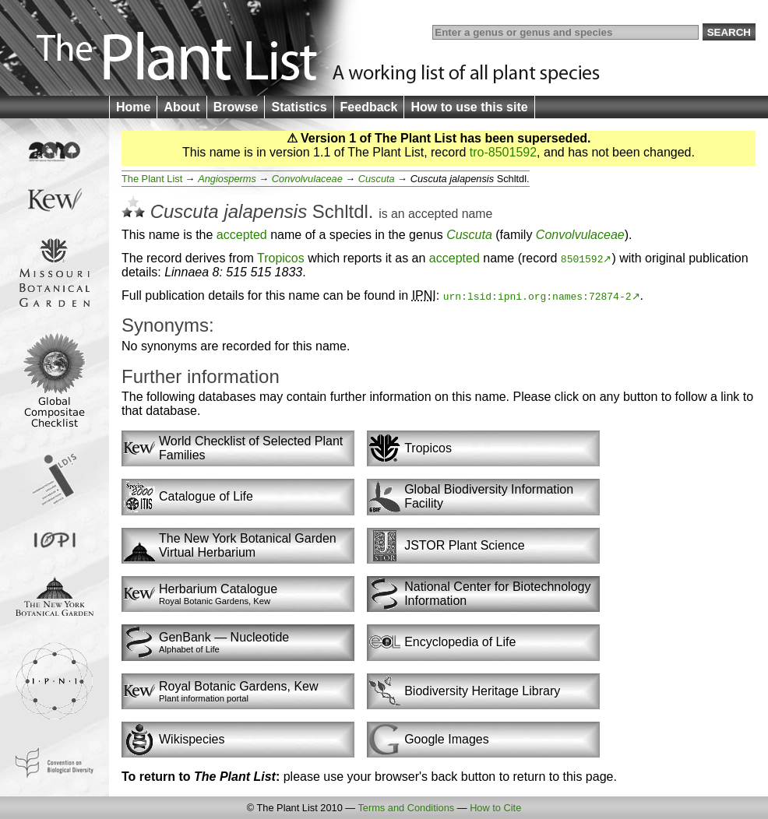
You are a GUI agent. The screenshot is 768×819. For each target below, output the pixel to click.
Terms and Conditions (406, 808)
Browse (236, 107)
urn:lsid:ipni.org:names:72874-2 (537, 296)
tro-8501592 (503, 152)
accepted (433, 213)
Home (133, 107)
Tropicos (281, 258)
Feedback (369, 107)
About (181, 107)
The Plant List (152, 179)
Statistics (298, 107)
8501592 (582, 258)
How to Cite (495, 808)
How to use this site (468, 107)
